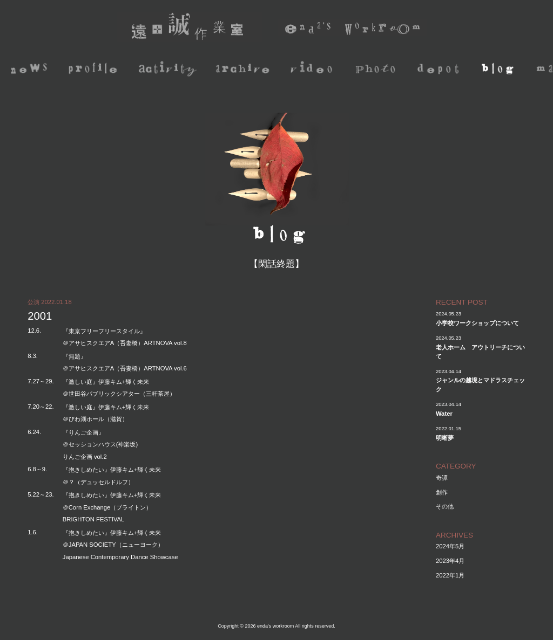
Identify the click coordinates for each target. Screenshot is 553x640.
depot (441, 70)
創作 (442, 492)
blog (500, 70)
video (313, 70)
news (30, 70)
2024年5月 (450, 546)
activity (170, 70)
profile (94, 70)
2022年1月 (450, 575)
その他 (445, 506)
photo (377, 70)
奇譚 (442, 477)
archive (245, 70)
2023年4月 (450, 561)
